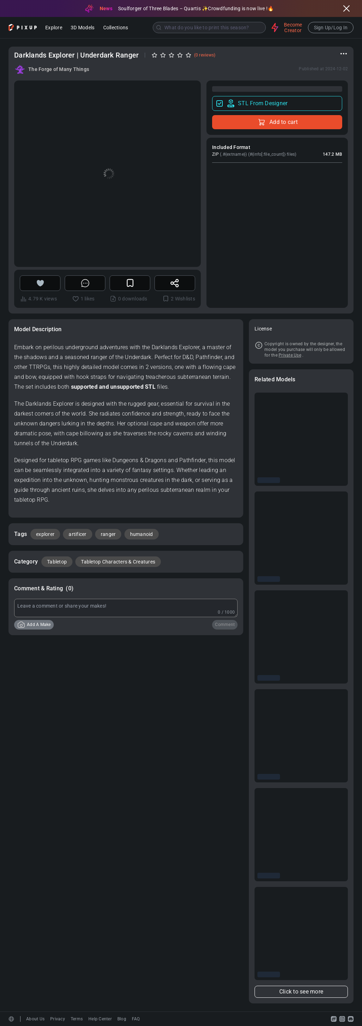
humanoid (141, 534)
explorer (45, 534)
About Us (35, 1018)
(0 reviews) (205, 55)
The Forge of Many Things (58, 69)
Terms (77, 1018)
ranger (108, 534)
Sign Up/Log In (331, 27)
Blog (121, 1018)
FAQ (136, 1018)
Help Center (100, 1018)
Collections (115, 28)
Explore (53, 28)
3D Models (82, 28)
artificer (77, 534)
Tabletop (57, 562)
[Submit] (158, 27)
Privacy (57, 1018)
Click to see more (301, 991)
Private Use (290, 355)
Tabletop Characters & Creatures (118, 562)
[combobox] (200, 27)
